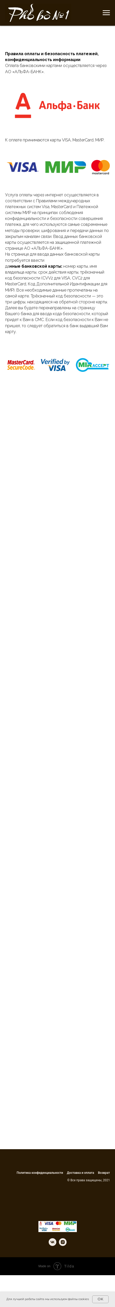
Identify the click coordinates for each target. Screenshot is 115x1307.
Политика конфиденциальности (40, 1173)
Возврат (104, 1173)
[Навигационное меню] (106, 12)
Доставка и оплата (80, 1173)
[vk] (52, 1244)
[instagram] (63, 1244)
